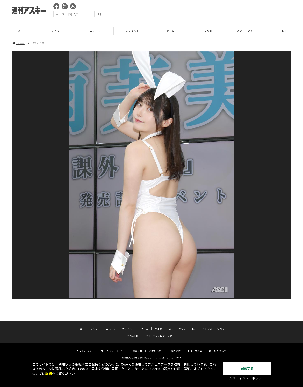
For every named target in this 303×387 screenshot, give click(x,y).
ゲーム (170, 31)
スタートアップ (246, 31)
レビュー (56, 31)
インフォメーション (213, 325)
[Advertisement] (216, 11)
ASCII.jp (132, 332)
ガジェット (132, 31)
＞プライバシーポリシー (247, 378)
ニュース (94, 31)
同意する (247, 369)
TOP (18, 31)
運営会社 (137, 347)
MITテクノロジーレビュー (161, 332)
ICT (284, 31)
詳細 (48, 374)
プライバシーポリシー (113, 347)
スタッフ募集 (194, 347)
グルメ (208, 31)
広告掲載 (176, 347)
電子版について (217, 347)
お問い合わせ (156, 347)
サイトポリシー (85, 347)
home (18, 43)
